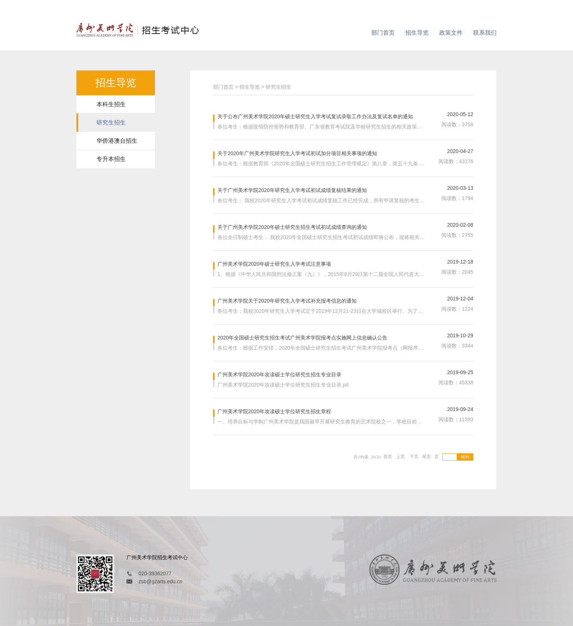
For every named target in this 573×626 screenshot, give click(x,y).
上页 (400, 456)
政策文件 (451, 33)
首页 (387, 456)
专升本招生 (111, 159)
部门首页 (383, 33)
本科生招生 (111, 104)
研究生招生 (111, 122)
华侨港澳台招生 (116, 141)
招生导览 (417, 33)
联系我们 (485, 33)
